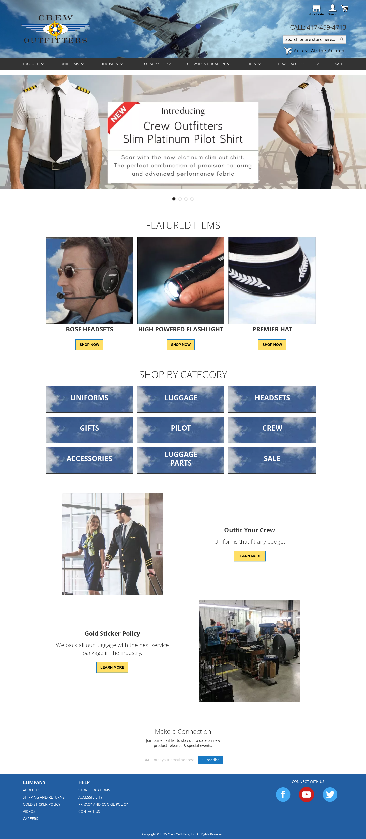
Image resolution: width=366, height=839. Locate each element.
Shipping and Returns (44, 797)
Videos (29, 811)
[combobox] (314, 39)
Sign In (332, 14)
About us (31, 790)
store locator (317, 14)
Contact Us (89, 811)
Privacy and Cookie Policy (103, 804)
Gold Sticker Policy (41, 804)
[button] (315, 51)
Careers (30, 818)
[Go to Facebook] (283, 800)
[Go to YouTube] (306, 800)
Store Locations (94, 790)
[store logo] (55, 28)
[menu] (183, 64)
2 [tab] (180, 199)
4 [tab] (192, 199)
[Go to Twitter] (330, 800)
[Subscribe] (210, 760)
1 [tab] (174, 199)
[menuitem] (32, 64)
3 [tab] (186, 199)
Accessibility (90, 797)
